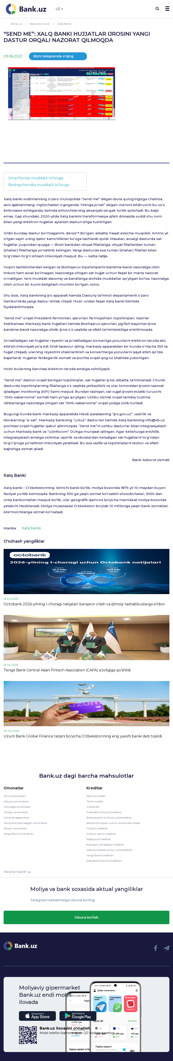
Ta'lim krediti (94, 801)
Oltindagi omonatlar (17, 806)
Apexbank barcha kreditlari (104, 860)
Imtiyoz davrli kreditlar (101, 833)
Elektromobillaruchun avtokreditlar (109, 850)
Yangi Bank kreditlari (100, 855)
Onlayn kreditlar (97, 828)
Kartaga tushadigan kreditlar (105, 844)
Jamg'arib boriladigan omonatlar (25, 823)
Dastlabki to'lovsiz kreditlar (104, 812)
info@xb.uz (155, 420)
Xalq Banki (15, 475)
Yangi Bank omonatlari (19, 833)
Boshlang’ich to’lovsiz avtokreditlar (109, 817)
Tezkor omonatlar (15, 828)
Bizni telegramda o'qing (53, 56)
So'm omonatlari (15, 796)
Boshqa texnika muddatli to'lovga (38, 185)
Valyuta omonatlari (16, 801)
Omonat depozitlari (17, 817)
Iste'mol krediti (95, 796)
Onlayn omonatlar (16, 812)
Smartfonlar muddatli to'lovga (35, 178)
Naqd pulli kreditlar (98, 839)
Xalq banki (31, 528)
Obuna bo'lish (86, 917)
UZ (59, 9)
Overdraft (92, 806)
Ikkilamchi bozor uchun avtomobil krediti (113, 823)
